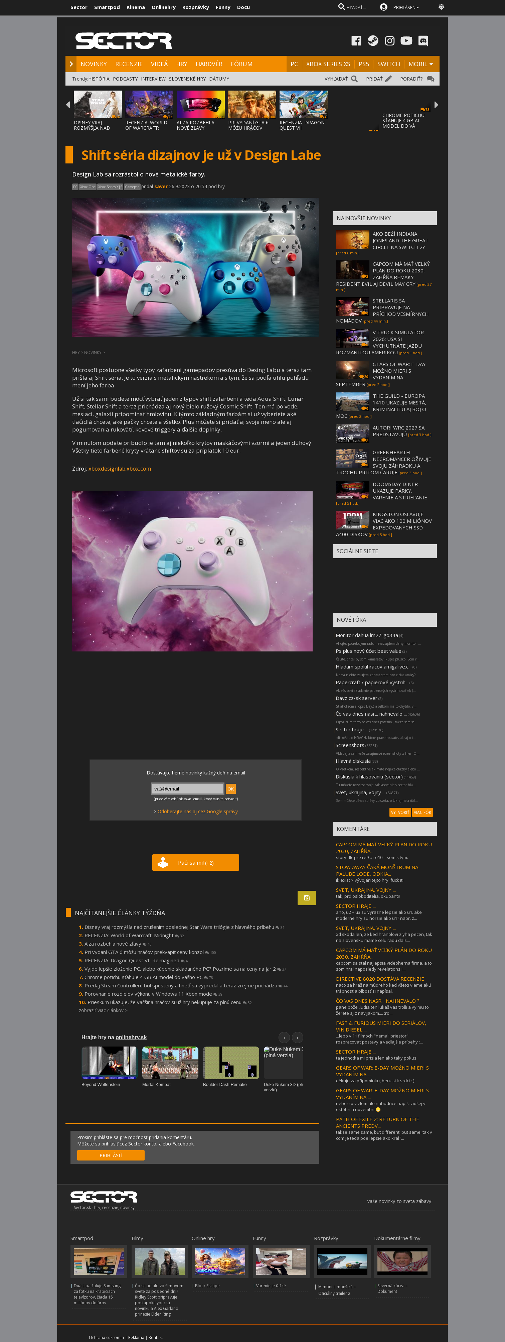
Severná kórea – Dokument (392, 1288)
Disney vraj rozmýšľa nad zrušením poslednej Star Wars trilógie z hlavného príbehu (185, 927)
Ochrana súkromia (106, 1337)
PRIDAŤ (374, 79)
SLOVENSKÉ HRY (187, 79)
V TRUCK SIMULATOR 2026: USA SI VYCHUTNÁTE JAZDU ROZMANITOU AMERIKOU (380, 342)
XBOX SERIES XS (328, 64)
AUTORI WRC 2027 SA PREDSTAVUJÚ (399, 431)
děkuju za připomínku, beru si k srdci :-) (375, 1081)
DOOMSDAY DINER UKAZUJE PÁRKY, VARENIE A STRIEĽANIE (400, 491)
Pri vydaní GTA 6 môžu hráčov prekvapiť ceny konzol (150, 952)
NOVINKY (93, 64)
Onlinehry (164, 7)
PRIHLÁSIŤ (111, 1155)
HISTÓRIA (99, 79)
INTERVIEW (153, 79)
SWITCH (388, 64)
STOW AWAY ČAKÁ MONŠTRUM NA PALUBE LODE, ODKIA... (377, 870)
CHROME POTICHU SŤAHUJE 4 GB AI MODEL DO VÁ (403, 120)
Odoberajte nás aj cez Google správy (198, 811)
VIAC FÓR (422, 812)
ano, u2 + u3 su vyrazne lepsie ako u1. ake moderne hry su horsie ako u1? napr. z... (379, 915)
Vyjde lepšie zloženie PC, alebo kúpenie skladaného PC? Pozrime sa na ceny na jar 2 (185, 968)
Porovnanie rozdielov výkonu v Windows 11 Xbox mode (153, 993)
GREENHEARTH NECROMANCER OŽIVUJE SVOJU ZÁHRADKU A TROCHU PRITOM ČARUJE (383, 462)
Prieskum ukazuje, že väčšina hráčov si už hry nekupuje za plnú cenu (170, 1002)
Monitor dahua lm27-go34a (367, 635)
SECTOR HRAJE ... (356, 905)
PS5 (364, 64)
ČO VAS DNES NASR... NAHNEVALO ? (377, 1000)
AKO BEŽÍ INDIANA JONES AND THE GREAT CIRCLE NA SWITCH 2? (401, 240)
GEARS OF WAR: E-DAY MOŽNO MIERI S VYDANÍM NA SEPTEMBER (381, 374)
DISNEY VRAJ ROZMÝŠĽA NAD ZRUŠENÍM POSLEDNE (92, 130)
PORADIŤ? (411, 79)
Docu (243, 7)
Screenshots (350, 745)
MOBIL (418, 64)
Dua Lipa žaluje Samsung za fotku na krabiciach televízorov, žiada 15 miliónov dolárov (97, 1294)
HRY (181, 64)
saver (161, 186)
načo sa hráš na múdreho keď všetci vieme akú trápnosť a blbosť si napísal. (383, 988)
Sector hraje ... (352, 729)
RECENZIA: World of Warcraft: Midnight (134, 935)
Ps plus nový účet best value (368, 650)
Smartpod (107, 7)
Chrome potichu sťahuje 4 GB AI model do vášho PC (149, 977)
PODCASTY (125, 79)
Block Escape (207, 1286)
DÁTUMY (219, 79)
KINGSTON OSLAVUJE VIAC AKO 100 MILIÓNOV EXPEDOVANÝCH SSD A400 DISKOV (384, 524)
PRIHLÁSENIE (406, 7)
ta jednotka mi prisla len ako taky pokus (376, 1058)
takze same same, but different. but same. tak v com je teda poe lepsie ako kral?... (384, 1135)
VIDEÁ (159, 64)
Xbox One (88, 187)
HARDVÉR (209, 64)
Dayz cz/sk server (356, 698)
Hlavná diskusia (353, 760)
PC (294, 64)
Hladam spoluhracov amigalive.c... (373, 666)
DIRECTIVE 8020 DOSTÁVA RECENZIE (380, 978)
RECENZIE (129, 64)
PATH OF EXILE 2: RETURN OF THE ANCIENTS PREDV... (377, 1122)
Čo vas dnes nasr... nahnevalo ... (371, 713)
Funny (223, 7)
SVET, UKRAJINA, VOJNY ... (366, 889)
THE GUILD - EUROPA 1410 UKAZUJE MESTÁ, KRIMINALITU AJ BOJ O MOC (381, 405)
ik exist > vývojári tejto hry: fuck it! (369, 880)
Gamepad (132, 187)
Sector (79, 7)
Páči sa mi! (196, 862)
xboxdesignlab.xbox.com (120, 468)
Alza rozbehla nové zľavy (118, 943)
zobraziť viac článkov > (103, 1010)
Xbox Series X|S (110, 187)
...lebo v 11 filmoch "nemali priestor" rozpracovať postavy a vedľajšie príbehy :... (379, 1039)
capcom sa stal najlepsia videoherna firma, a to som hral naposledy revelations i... (384, 966)
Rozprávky (195, 7)
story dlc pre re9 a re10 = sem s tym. (372, 857)
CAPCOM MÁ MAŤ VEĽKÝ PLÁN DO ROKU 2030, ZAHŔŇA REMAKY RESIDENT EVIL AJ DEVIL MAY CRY (383, 273)
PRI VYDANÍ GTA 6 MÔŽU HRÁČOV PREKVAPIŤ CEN (248, 127)
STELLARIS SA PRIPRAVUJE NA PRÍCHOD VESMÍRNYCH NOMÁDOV (382, 310)
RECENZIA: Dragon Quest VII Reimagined (136, 960)
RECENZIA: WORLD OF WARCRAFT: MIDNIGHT (146, 127)
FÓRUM (241, 64)
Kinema (136, 7)
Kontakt (156, 1337)
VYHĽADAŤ (336, 79)
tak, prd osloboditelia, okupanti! (368, 896)
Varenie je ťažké (271, 1286)
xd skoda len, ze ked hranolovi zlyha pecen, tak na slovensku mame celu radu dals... (384, 937)
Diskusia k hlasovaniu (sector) (369, 776)
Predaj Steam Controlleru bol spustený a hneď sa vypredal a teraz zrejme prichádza (186, 985)
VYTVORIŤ (400, 812)
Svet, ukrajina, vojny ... (360, 792)
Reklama (136, 1337)
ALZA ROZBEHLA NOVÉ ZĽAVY (195, 125)
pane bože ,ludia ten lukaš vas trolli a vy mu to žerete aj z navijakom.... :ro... (382, 1010)
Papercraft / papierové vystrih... (372, 682)
